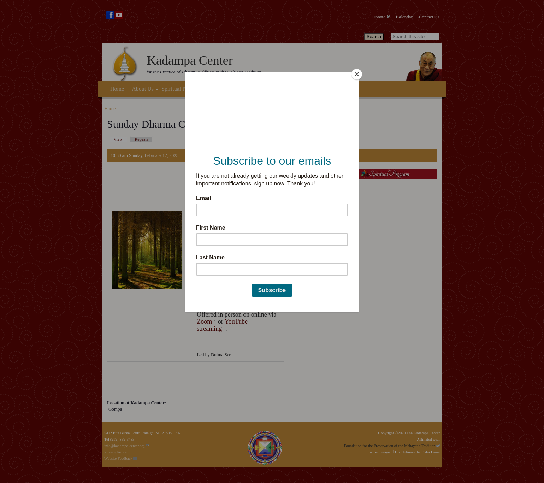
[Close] (356, 74)
